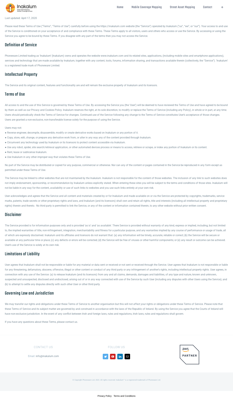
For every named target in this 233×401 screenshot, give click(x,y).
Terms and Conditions (124, 396)
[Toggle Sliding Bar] (222, 7)
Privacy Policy (105, 396)
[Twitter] (105, 356)
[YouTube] (113, 356)
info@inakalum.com (47, 356)
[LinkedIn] (120, 356)
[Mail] (127, 356)
